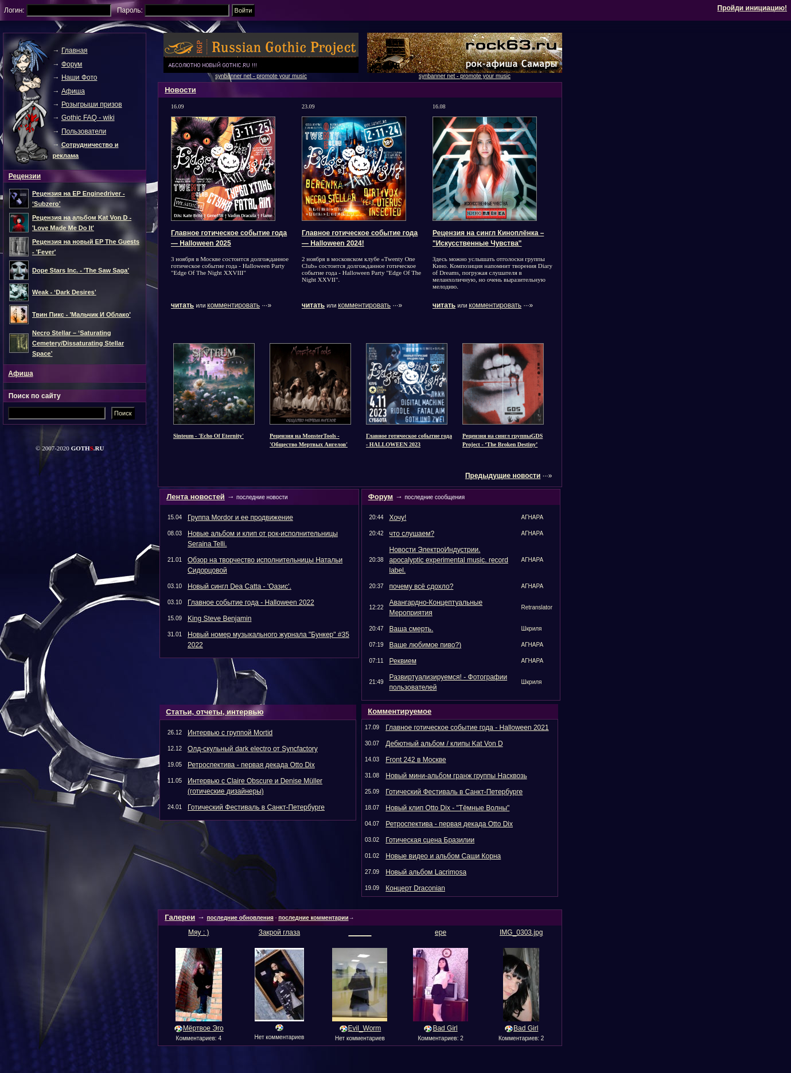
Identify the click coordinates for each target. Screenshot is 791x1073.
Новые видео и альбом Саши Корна (443, 856)
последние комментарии (313, 918)
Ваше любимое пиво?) (425, 645)
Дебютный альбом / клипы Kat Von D (443, 744)
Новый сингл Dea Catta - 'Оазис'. (239, 586)
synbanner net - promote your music (465, 76)
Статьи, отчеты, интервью (214, 711)
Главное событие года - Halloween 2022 (251, 602)
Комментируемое (399, 711)
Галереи (180, 917)
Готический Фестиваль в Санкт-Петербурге (256, 807)
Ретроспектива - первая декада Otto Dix (251, 765)
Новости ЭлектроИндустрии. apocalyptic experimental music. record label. (448, 560)
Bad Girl (444, 1028)
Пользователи (83, 131)
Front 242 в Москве (415, 760)
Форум (380, 496)
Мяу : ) (198, 932)
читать (182, 305)
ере (440, 932)
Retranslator (536, 607)
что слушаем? (412, 534)
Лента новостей (195, 496)
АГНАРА (532, 517)
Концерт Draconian (415, 888)
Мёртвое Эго (203, 1028)
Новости (180, 89)
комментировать (233, 305)
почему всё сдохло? (421, 586)
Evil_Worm (364, 1028)
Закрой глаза (279, 932)
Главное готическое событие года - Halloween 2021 (466, 728)
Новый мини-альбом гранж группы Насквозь (456, 776)
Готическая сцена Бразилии (429, 840)
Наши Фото (79, 77)
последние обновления (240, 918)
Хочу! (398, 518)
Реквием (402, 661)
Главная (74, 50)
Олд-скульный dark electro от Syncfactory (253, 749)
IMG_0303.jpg (521, 932)
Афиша (73, 91)
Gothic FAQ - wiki (88, 118)
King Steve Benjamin (219, 619)
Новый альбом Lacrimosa (425, 872)
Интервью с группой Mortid (230, 733)
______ (359, 932)
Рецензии (25, 176)
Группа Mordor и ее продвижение (240, 518)
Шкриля (531, 628)
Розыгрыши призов (91, 104)
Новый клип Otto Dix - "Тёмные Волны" (447, 808)
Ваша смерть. (411, 629)
